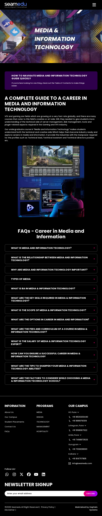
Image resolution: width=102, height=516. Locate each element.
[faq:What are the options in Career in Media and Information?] (51, 319)
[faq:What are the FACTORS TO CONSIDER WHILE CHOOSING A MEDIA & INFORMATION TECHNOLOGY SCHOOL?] (51, 379)
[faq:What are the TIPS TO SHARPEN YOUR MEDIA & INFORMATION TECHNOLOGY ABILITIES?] (51, 367)
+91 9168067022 (77, 430)
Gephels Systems (93, 508)
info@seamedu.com (80, 463)
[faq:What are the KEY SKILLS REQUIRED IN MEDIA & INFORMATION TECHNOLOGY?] (51, 299)
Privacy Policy (47, 507)
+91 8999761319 (77, 420)
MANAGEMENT (43, 426)
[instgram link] (14, 475)
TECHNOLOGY (43, 421)
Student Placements (14, 421)
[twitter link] (21, 475)
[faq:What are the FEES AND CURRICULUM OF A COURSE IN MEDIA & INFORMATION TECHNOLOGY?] (51, 330)
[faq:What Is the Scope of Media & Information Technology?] (51, 310)
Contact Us (10, 426)
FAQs (7, 431)
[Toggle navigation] (94, 5)
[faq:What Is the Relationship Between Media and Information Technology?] (51, 259)
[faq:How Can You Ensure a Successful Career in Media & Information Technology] (51, 355)
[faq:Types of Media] (51, 279)
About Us (9, 412)
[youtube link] (36, 475)
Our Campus (11, 417)
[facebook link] (29, 475)
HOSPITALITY (42, 431)
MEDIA (39, 412)
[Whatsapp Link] (7, 475)
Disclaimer (10, 510)
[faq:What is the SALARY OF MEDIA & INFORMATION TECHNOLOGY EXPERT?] (51, 343)
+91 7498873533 (78, 439)
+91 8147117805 (77, 458)
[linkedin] (43, 475)
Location (9, 436)
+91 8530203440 (78, 417)
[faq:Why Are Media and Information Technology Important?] (51, 269)
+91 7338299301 (77, 449)
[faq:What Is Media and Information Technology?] (51, 248)
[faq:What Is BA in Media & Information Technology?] (51, 288)
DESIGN (40, 417)
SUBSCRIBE (90, 493)
